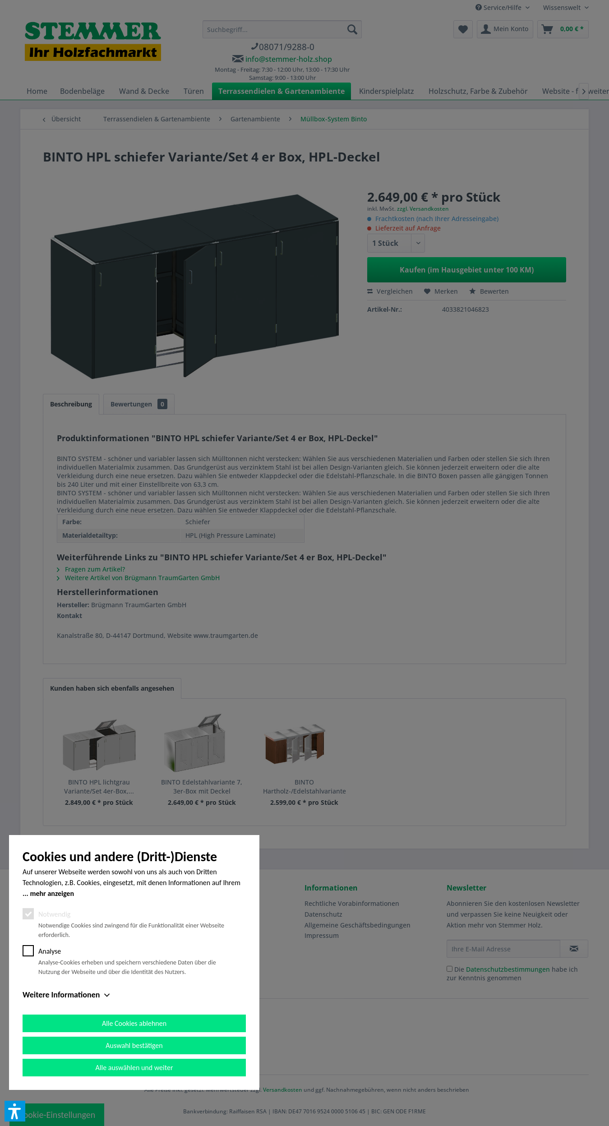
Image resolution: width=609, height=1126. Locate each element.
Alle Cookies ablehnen (134, 1023)
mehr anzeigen (52, 893)
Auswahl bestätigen (134, 1045)
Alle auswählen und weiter (134, 1067)
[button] (15, 1111)
